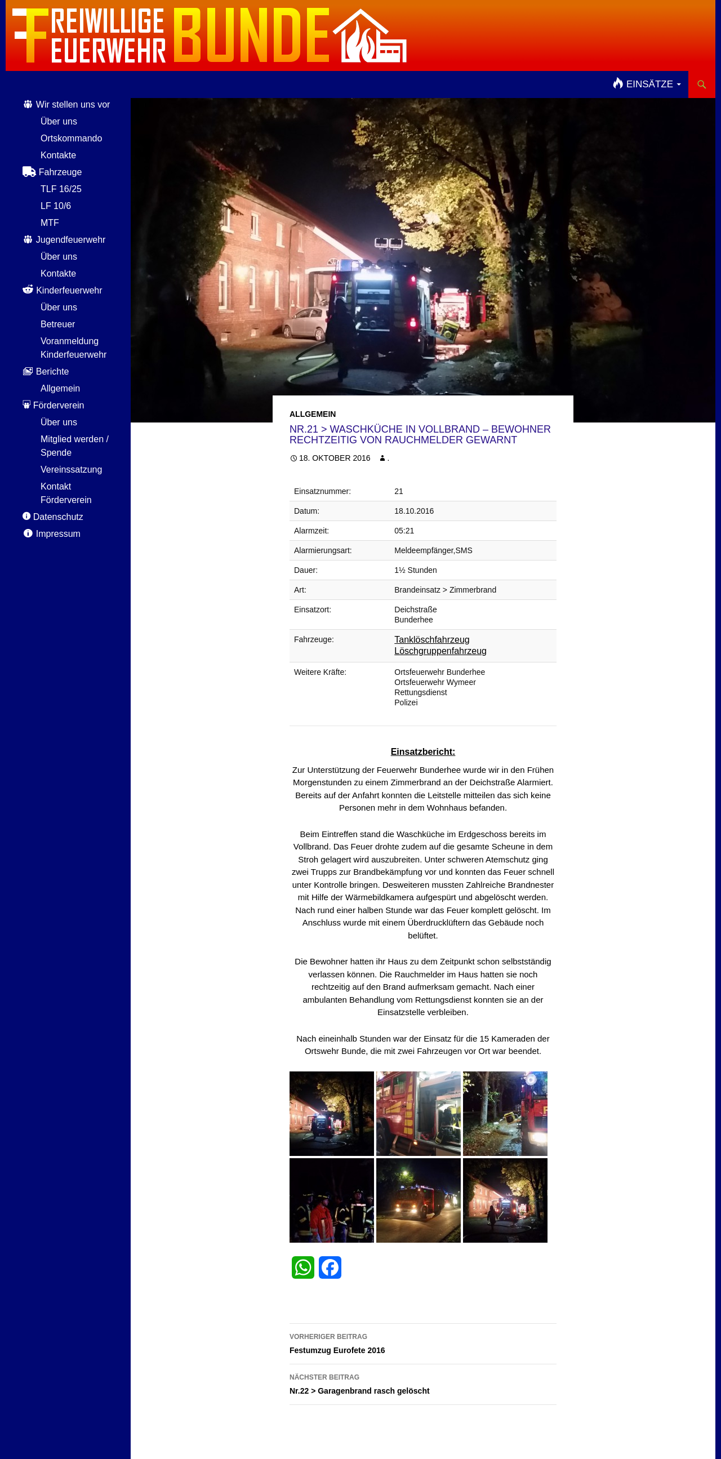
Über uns (59, 121)
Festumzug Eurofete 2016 (423, 1342)
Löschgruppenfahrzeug (440, 651)
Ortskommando (71, 138)
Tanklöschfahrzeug (431, 639)
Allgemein (313, 414)
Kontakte (58, 155)
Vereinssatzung (71, 469)
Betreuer (58, 324)
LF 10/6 (56, 206)
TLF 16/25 (61, 189)
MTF (50, 223)
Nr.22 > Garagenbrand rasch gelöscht (423, 1383)
